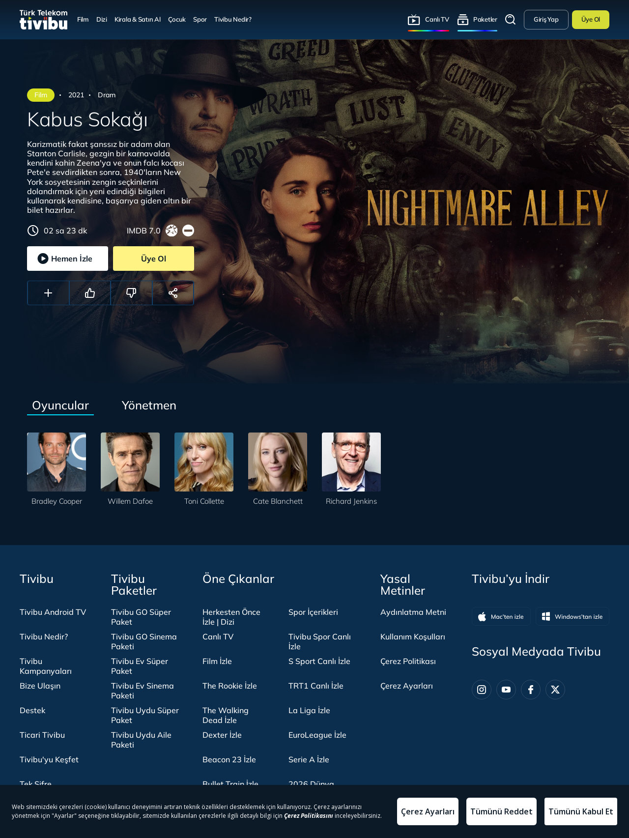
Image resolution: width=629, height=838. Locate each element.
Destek (32, 710)
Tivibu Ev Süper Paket (139, 666)
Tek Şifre (36, 784)
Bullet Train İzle (230, 784)
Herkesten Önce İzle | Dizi (231, 617)
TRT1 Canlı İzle (315, 686)
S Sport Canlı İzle (319, 661)
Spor (200, 19)
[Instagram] (481, 689)
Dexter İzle (222, 735)
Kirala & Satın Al (137, 19)
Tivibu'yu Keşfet (49, 759)
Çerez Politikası (408, 661)
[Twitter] (555, 689)
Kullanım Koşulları (412, 636)
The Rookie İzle (229, 686)
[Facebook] (531, 689)
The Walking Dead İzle (225, 715)
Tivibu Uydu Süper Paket (145, 715)
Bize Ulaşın (40, 686)
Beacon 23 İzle (229, 759)
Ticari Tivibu (42, 735)
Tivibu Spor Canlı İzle (319, 641)
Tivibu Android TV (53, 612)
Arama (510, 20)
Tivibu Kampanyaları (46, 666)
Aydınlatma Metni (413, 612)
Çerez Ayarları (406, 686)
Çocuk (177, 19)
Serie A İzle (308, 759)
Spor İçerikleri (313, 612)
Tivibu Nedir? (233, 19)
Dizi (101, 19)
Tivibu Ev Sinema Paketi (142, 690)
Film (83, 19)
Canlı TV (437, 19)
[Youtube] (506, 689)
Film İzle (217, 661)
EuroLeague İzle (317, 735)
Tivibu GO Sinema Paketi (144, 641)
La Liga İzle (309, 710)
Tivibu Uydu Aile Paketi (141, 740)
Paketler (485, 19)
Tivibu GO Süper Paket (141, 617)
